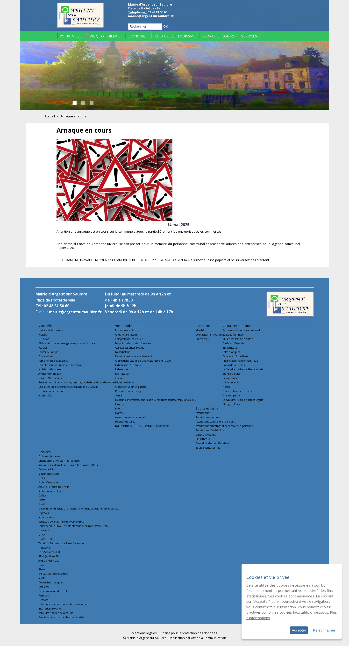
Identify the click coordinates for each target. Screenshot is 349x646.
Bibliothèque (230, 347)
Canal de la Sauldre (234, 365)
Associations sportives (208, 417)
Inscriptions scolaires (50, 608)
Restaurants (230, 378)
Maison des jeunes (48, 473)
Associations (202, 413)
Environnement (124, 330)
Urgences (120, 404)
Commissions (45, 356)
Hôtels (226, 386)
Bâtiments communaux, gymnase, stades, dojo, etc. (67, 343)
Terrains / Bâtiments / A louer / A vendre (61, 543)
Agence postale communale (130, 417)
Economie (203, 325)
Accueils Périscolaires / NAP (53, 486)
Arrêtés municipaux (49, 373)
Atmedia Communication (208, 638)
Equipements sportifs (208, 447)
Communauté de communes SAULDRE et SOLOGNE (68, 386)
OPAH (41, 534)
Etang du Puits (231, 373)
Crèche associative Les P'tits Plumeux (59, 460)
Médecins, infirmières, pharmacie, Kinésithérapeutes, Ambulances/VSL (155, 400)
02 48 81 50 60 (56, 306)
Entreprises (202, 339)
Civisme (119, 378)
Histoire (42, 334)
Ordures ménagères (126, 334)
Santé (118, 395)
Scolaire (42, 478)
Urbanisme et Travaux (128, 365)
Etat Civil (43, 587)
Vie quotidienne (126, 325)
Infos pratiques (231, 352)
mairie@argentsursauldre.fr (151, 16)
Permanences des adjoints (53, 360)
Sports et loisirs (207, 408)
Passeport (43, 595)
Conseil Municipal (48, 352)
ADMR (42, 578)
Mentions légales (144, 633)
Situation (43, 339)
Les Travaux (121, 373)
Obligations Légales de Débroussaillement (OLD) (143, 360)
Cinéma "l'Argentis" (234, 343)
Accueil (50, 116)
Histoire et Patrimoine (50, 330)
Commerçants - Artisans (209, 334)
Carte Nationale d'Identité (53, 591)
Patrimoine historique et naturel (241, 330)
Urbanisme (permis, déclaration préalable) (62, 604)
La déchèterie (122, 352)
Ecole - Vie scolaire (48, 482)
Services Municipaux (50, 378)
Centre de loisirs (47, 469)
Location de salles (125, 421)
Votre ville (45, 325)
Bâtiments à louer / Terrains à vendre (142, 425)
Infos (118, 408)
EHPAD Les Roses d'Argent (53, 573)
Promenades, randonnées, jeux (240, 360)
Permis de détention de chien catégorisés (61, 617)
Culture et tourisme (237, 325)
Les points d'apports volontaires (133, 343)
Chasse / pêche (231, 395)
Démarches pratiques (50, 582)
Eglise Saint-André (233, 334)
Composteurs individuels (129, 339)
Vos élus (42, 347)
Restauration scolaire (50, 491)
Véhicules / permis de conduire (55, 613)
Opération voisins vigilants (130, 386)
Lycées (41, 500)
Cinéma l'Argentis (206, 434)
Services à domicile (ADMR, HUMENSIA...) (61, 521)
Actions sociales (46, 517)
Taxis (41, 565)
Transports (44, 547)
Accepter (299, 630)
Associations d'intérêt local (210, 430)
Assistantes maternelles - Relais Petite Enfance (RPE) (68, 465)
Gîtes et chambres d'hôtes (237, 391)
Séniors (42, 569)
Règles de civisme (124, 382)
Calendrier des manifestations (213, 443)
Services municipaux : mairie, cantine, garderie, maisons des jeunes (76, 382)
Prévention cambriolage (128, 391)
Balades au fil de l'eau (235, 356)
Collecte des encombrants (129, 347)
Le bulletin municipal (51, 391)
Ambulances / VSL (48, 560)
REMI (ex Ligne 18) (48, 556)
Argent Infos (45, 395)
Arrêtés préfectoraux (49, 369)
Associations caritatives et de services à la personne (224, 426)
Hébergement (230, 382)
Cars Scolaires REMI (49, 552)
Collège (42, 495)
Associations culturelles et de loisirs (215, 421)
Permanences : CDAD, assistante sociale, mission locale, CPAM (73, 526)
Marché (119, 413)
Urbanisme (121, 369)
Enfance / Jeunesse (49, 456)
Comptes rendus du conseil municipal (60, 365)
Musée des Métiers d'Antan (238, 339)
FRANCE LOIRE (47, 539)
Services (44, 452)
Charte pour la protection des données (189, 633)
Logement (43, 530)
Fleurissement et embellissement (133, 356)
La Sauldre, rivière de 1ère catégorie (243, 369)
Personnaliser (324, 630)
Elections (43, 600)
